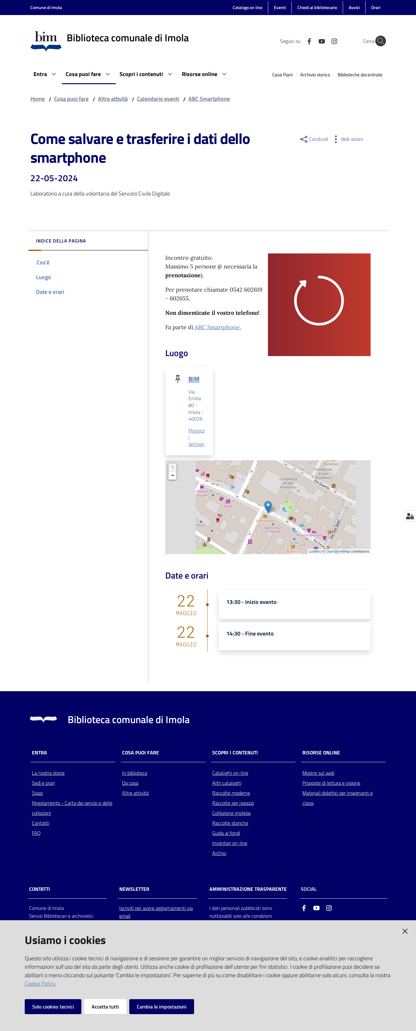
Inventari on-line (229, 843)
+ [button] (172, 468)
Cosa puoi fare (71, 98)
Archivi (219, 853)
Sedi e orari (43, 783)
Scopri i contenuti (235, 753)
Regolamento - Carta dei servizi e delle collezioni (72, 808)
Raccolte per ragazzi (233, 803)
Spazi (37, 793)
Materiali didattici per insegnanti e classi (337, 798)
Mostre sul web (318, 773)
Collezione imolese (231, 813)
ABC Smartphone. (218, 327)
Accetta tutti (105, 1006)
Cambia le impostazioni (162, 1006)
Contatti (40, 823)
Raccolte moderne (231, 793)
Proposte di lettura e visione (331, 783)
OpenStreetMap (338, 552)
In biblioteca (134, 773)
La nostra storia (48, 773)
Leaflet (314, 552)
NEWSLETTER (134, 889)
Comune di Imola (46, 7)
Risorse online (321, 753)
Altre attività (113, 98)
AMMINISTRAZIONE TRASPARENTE (248, 889)
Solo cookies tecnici (53, 1006)
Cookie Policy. (40, 983)
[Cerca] (378, 40)
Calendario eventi (158, 98)
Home (37, 98)
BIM (193, 379)
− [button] (172, 476)
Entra (39, 753)
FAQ (36, 833)
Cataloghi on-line (230, 773)
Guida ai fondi (226, 833)
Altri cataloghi (226, 783)
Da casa (130, 783)
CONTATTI (39, 889)
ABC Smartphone (209, 98)
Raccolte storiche (230, 823)
